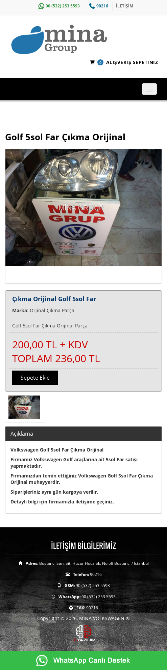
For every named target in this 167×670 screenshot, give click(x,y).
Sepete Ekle (35, 377)
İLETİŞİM (124, 6)
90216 (98, 6)
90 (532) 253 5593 (58, 6)
